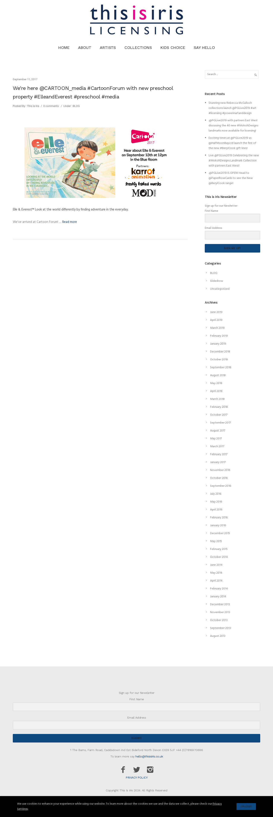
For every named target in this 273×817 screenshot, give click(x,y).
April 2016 (216, 509)
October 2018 (219, 359)
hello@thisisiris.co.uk (149, 756)
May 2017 (216, 438)
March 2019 (217, 328)
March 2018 (217, 399)
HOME (64, 47)
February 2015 (219, 549)
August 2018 (218, 375)
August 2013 (217, 636)
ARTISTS (108, 47)
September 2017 (220, 422)
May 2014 (216, 572)
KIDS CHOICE (172, 47)
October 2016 (219, 478)
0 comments (51, 106)
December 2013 (220, 604)
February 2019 (219, 335)
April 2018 (216, 391)
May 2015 (216, 541)
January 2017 (218, 462)
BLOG (76, 106)
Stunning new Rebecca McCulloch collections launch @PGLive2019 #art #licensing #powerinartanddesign (232, 108)
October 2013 (219, 620)
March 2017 (217, 446)
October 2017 (218, 414)
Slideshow (216, 281)
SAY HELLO (204, 47)
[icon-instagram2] (150, 770)
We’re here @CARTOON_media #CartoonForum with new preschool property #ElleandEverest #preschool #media (93, 92)
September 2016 (220, 486)
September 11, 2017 (25, 79)
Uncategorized (219, 288)
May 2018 (216, 383)
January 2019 (218, 343)
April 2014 (216, 580)
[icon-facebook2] (124, 770)
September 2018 (220, 367)
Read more (69, 222)
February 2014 (219, 588)
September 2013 (220, 628)
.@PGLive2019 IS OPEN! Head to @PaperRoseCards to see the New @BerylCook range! (231, 178)
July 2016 (215, 493)
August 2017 (217, 430)
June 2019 (216, 312)
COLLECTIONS (138, 47)
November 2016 (220, 470)
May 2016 (216, 501)
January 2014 (218, 596)
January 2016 (218, 525)
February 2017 (218, 454)
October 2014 (219, 557)
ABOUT (84, 47)
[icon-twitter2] (137, 770)
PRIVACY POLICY (136, 777)
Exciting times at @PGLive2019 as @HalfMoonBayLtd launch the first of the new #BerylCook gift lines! (232, 143)
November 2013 (220, 612)
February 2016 (219, 517)
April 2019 (216, 320)
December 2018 (220, 351)
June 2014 (216, 565)
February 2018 (219, 407)
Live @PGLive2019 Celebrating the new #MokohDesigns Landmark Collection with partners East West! (234, 160)
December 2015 (220, 533)
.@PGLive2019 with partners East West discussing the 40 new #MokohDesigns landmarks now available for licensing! (233, 125)
